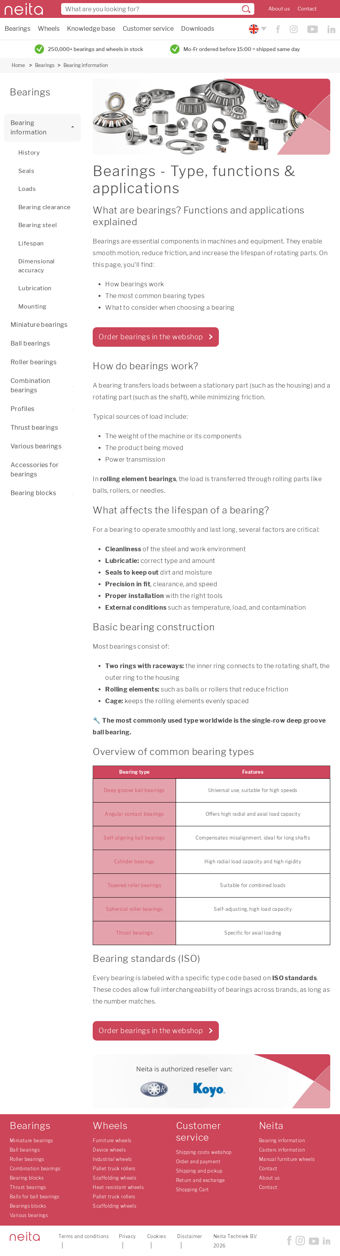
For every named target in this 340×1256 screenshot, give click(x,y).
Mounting (32, 306)
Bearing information (85, 65)
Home (18, 65)
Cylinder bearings (134, 861)
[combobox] (157, 9)
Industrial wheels (112, 1159)
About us (279, 9)
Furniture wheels (112, 1140)
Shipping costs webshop (204, 1152)
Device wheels (109, 1150)
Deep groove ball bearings (134, 790)
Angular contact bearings (134, 814)
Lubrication (35, 288)
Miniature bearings (39, 324)
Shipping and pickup (199, 1171)
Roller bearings (34, 362)
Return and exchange (200, 1180)
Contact (307, 9)
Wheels (49, 28)
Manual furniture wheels (287, 1159)
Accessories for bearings (35, 469)
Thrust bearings (34, 427)
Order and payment (198, 1161)
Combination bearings (46, 385)
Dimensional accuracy (36, 266)
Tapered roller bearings (134, 885)
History (29, 152)
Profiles (44, 409)
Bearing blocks (44, 493)
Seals (26, 171)
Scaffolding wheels (114, 1178)
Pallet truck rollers (114, 1168)
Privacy (127, 1236)
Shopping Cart (192, 1189)
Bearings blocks (28, 1206)
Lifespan (31, 243)
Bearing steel (37, 225)
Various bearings (36, 446)
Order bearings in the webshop (151, 337)
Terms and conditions (83, 1236)
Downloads (197, 28)
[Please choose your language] (257, 29)
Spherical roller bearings (134, 909)
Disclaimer (189, 1236)
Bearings (17, 28)
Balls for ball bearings (35, 1197)
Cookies (156, 1236)
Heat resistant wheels (118, 1187)
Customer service (148, 28)
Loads (27, 188)
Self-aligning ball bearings (134, 838)
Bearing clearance (44, 207)
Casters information (282, 1150)
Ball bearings (30, 343)
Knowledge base (91, 28)
